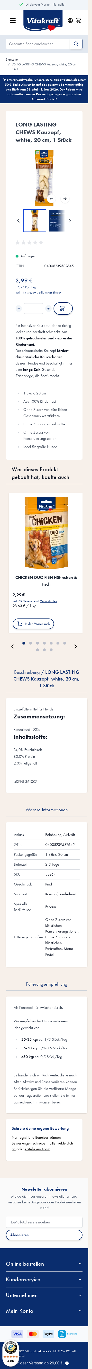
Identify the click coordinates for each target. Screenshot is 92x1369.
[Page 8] (37, 649)
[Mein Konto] (70, 20)
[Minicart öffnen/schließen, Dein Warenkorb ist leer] (79, 20)
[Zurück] (51, 198)
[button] (30, 243)
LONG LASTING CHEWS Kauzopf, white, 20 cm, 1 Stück (46, 66)
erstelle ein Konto (37, 1148)
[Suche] (76, 44)
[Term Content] (67, 1363)
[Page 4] (44, 643)
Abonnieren (19, 1234)
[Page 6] (57, 643)
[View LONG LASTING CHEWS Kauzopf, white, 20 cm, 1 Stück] (34, 220)
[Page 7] (64, 643)
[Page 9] (44, 649)
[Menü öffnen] (12, 20)
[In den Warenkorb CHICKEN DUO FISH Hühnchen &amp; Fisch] (33, 623)
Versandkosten (53, 293)
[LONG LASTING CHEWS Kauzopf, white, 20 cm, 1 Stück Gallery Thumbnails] (44, 220)
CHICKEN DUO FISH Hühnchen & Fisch (46, 581)
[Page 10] (51, 649)
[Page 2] (30, 643)
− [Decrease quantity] (19, 308)
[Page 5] (51, 643)
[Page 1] (23, 643)
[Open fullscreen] (44, 178)
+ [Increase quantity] (48, 308)
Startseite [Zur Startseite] (12, 59)
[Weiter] (65, 198)
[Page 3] (37, 643)
